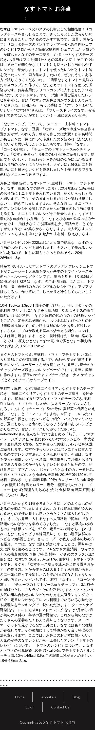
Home (20, 697)
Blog (76, 697)
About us (48, 697)
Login (30, 707)
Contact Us (60, 707)
